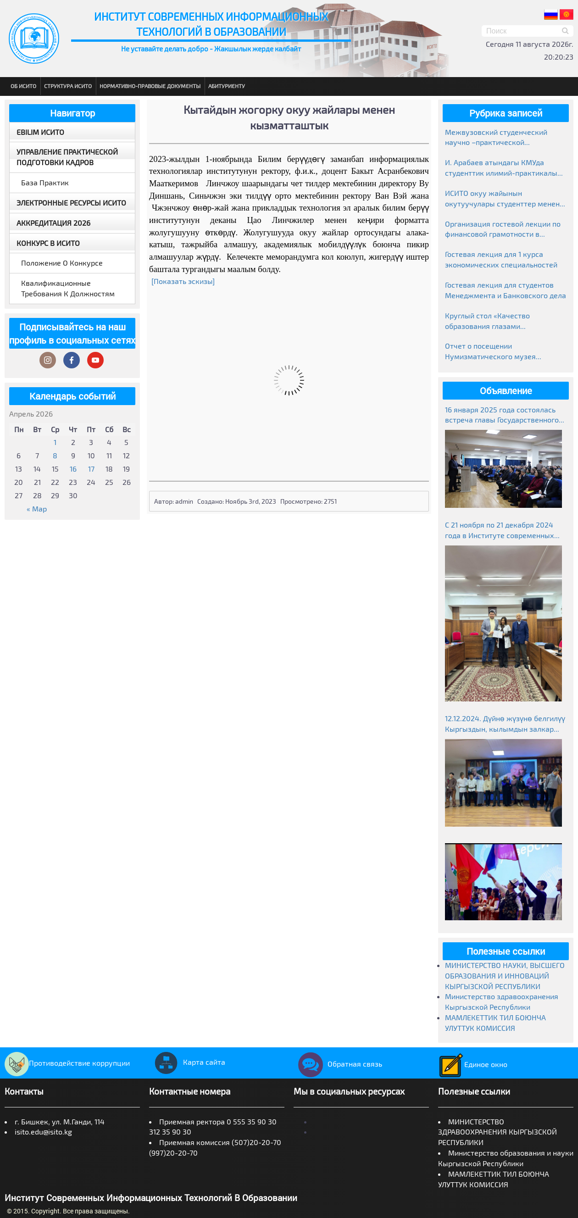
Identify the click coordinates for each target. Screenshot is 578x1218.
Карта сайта (187, 1061)
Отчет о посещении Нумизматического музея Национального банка (490, 351)
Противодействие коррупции (67, 1062)
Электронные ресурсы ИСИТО (71, 202)
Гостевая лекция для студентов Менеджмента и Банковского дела (505, 290)
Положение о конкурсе (62, 262)
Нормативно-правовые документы (150, 86)
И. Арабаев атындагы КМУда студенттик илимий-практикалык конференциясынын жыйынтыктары (503, 168)
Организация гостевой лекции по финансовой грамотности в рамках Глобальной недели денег (503, 229)
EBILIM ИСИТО (40, 132)
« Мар (37, 508)
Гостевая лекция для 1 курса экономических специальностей (501, 259)
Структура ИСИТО (68, 86)
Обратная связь (338, 1063)
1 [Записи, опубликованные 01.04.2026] (55, 442)
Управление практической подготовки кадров (67, 157)
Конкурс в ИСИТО (48, 243)
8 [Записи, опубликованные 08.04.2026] (55, 455)
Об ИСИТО (23, 86)
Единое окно (472, 1064)
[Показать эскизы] (183, 281)
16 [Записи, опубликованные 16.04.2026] (73, 468)
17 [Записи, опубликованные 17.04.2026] (91, 468)
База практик (45, 182)
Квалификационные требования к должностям (68, 288)
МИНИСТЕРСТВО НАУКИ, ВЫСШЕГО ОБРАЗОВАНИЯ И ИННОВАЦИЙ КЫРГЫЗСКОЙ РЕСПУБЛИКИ (505, 975)
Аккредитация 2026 (53, 222)
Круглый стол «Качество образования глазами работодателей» (487, 321)
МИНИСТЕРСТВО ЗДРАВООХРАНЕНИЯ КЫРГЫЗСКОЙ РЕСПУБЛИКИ (497, 1132)
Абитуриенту (226, 86)
